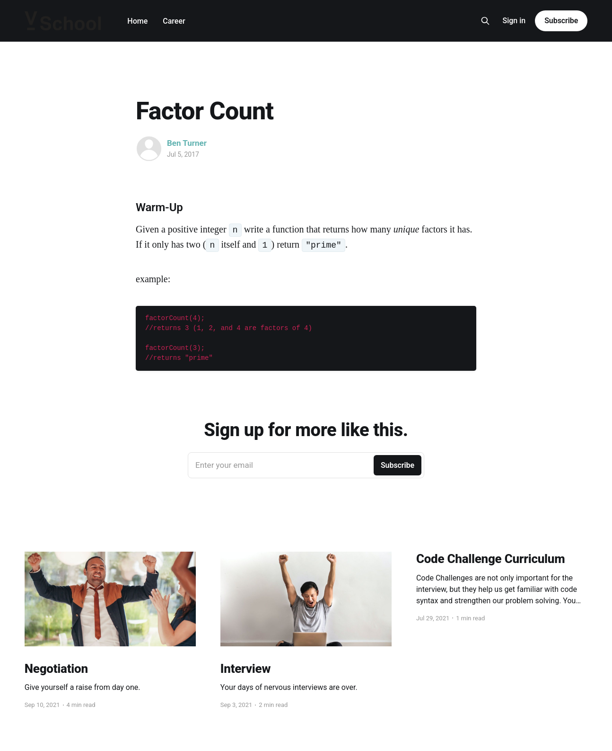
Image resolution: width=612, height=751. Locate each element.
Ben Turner (187, 143)
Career (174, 21)
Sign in (513, 20)
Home (137, 21)
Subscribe (561, 20)
